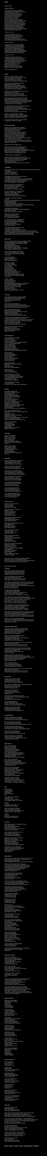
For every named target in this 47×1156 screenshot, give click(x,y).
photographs (28, 1146)
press (11, 1146)
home (6, 2)
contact (36, 1146)
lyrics (16, 1146)
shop (21, 1146)
